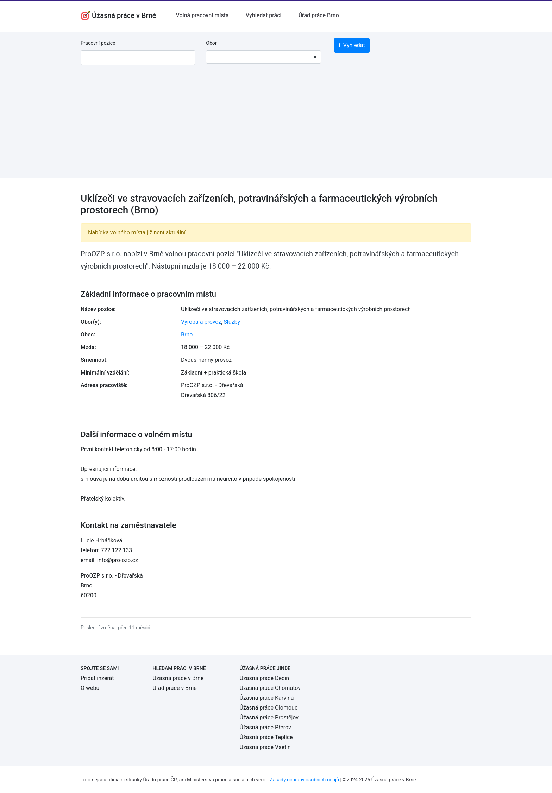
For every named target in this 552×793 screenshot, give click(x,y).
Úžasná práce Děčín (264, 678)
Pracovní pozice (98, 43)
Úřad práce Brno (319, 15)
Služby (232, 322)
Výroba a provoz (201, 322)
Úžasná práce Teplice (266, 737)
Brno (187, 334)
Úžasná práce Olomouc (269, 707)
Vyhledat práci (264, 15)
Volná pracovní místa (202, 15)
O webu (90, 688)
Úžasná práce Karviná (267, 697)
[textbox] (220, 57)
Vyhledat (352, 45)
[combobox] (263, 57)
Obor (211, 43)
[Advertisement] (276, 129)
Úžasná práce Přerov (265, 727)
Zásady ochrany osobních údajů (304, 779)
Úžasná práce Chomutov (270, 688)
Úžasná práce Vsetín (265, 747)
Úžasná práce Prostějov (269, 717)
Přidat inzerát (97, 678)
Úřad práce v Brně (175, 688)
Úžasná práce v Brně (178, 678)
